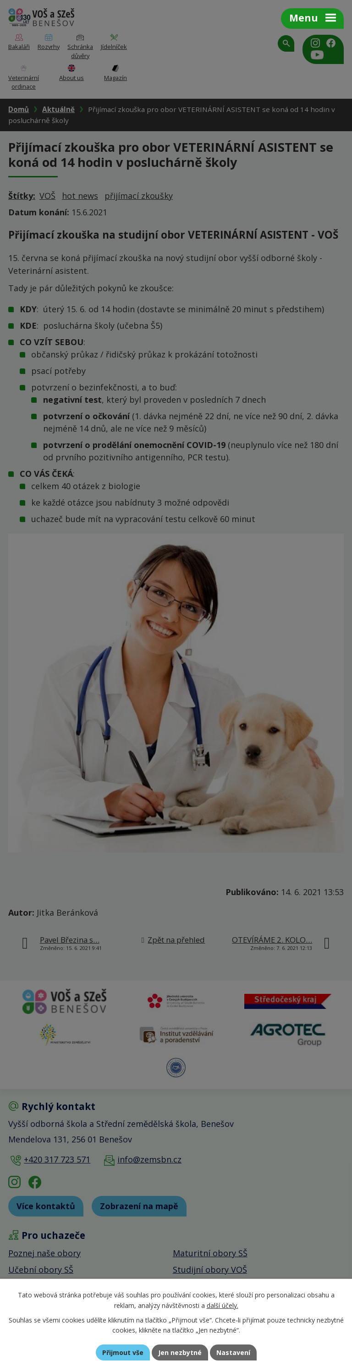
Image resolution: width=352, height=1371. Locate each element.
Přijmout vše (122, 1352)
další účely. (222, 1305)
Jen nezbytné (180, 1352)
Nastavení (233, 1352)
